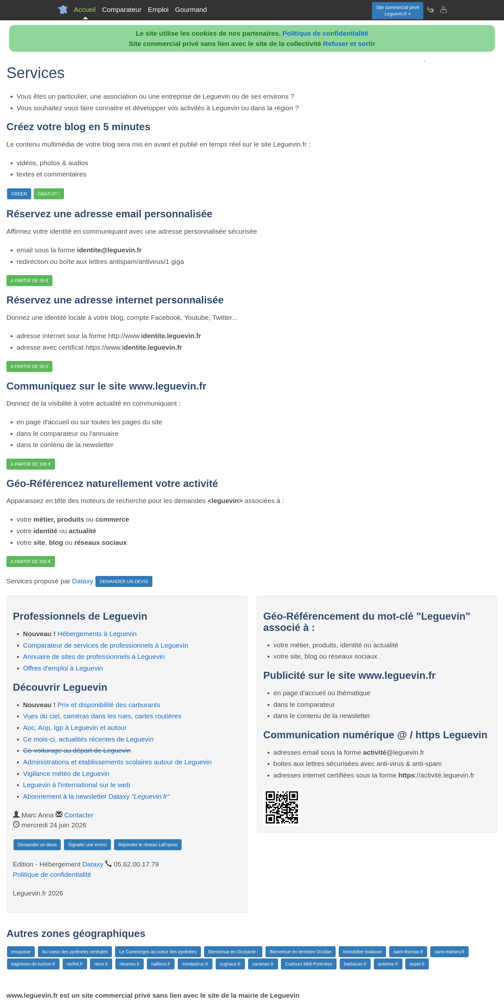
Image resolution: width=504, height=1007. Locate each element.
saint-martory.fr (449, 951)
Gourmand (191, 9)
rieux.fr (101, 964)
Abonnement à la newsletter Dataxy (96, 796)
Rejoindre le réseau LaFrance (147, 844)
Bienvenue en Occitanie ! (233, 951)
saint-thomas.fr (408, 951)
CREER (19, 193)
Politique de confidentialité (325, 33)
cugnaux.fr (230, 964)
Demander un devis (37, 844)
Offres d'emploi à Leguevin (63, 668)
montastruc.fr (195, 964)
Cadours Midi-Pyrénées (308, 964)
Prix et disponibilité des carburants (109, 704)
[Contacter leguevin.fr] (443, 9)
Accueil (85, 9)
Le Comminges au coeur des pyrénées (157, 951)
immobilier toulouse (362, 951)
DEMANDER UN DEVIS (124, 581)
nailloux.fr (160, 964)
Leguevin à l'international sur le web (76, 784)
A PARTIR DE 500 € (31, 561)
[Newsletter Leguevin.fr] (430, 9)
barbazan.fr (355, 964)
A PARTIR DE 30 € (29, 280)
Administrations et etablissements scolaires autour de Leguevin (117, 762)
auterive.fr (388, 964)
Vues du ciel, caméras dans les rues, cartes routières (102, 716)
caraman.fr (263, 964)
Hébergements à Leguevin (97, 633)
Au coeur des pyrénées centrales (75, 951)
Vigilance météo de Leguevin (66, 773)
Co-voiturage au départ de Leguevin (77, 750)
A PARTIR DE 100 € (31, 464)
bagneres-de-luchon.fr (33, 964)
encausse (21, 951)
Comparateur (122, 9)
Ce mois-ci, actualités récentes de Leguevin (88, 739)
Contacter (79, 815)
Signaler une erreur (87, 844)
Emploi (158, 9)
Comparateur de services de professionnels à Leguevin (105, 645)
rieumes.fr (130, 964)
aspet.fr (417, 964)
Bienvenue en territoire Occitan (300, 951)
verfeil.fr (75, 964)
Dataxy (82, 581)
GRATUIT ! (49, 193)
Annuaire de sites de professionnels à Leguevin (94, 656)
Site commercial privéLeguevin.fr (397, 10)
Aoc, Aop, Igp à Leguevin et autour (75, 727)
